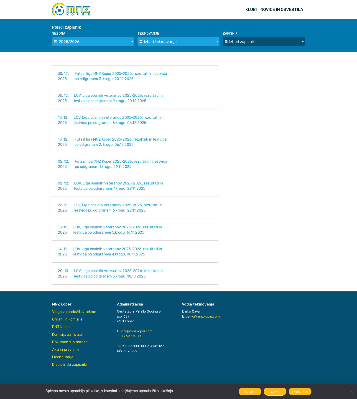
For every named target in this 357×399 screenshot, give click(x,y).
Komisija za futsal (67, 334)
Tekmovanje (148, 33)
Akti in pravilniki (65, 349)
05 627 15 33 (131, 336)
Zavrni (275, 391)
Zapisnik (230, 33)
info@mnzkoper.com (137, 331)
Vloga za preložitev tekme (74, 312)
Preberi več (300, 391)
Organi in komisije (67, 319)
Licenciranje (62, 357)
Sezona (58, 33)
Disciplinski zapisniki (69, 364)
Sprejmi (250, 391)
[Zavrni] (351, 391)
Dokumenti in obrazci (70, 342)
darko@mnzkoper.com (203, 316)
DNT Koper (61, 327)
